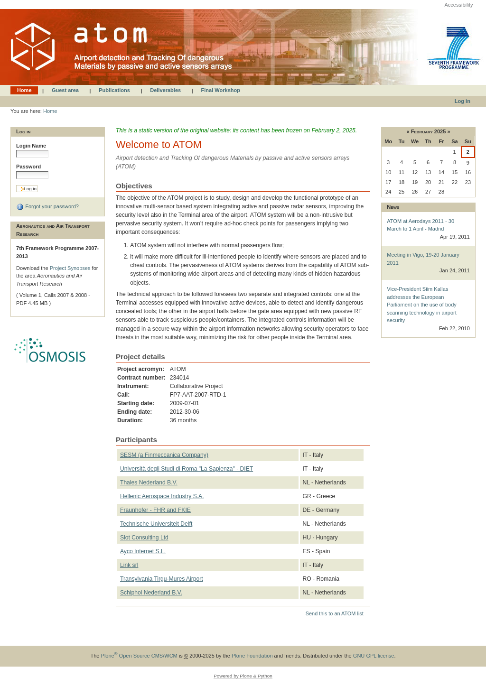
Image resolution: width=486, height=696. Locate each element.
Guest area (65, 90)
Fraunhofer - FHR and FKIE (155, 510)
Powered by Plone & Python (243, 675)
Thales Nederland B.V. (149, 482)
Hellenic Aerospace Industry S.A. (162, 496)
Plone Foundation (252, 656)
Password (28, 166)
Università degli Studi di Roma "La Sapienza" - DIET (186, 468)
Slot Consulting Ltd (144, 537)
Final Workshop (221, 90)
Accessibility (458, 5)
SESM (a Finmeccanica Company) (164, 455)
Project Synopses (71, 268)
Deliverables (165, 90)
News (393, 207)
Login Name (31, 145)
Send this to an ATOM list (335, 613)
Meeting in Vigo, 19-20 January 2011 (428, 263)
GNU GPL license (373, 656)
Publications (114, 90)
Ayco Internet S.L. (143, 551)
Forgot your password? (47, 207)
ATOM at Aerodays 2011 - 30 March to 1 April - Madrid (428, 229)
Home (24, 90)
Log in (462, 101)
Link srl (129, 565)
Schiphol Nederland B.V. (151, 592)
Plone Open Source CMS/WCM (139, 656)
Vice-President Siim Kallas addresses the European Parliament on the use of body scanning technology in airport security (428, 309)
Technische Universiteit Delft (156, 523)
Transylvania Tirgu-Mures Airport (161, 578)
